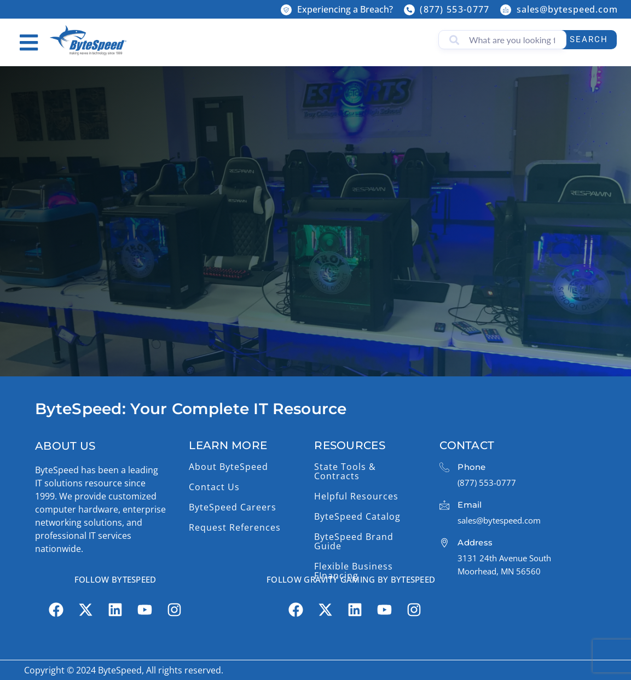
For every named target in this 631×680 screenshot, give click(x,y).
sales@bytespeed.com (567, 9)
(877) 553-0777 (454, 9)
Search (585, 39)
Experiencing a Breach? (345, 9)
